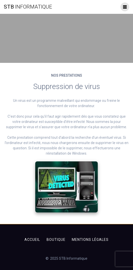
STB (28, 7)
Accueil (32, 240)
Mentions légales (90, 240)
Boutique (56, 240)
